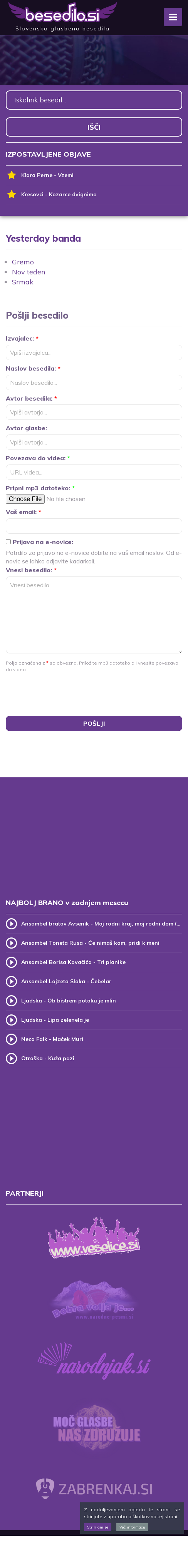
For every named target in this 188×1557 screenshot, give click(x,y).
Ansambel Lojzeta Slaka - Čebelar (66, 981)
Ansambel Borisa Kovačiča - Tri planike (73, 962)
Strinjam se (97, 1527)
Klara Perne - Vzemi (40, 175)
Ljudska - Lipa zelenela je (55, 1019)
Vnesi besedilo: (31, 570)
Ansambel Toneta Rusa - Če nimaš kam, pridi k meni (90, 942)
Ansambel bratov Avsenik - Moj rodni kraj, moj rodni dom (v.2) (101, 923)
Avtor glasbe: (26, 428)
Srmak (23, 281)
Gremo (23, 261)
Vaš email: (23, 512)
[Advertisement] (94, 846)
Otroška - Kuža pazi (47, 1058)
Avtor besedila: (31, 398)
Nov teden (28, 271)
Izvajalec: (22, 338)
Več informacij (132, 1527)
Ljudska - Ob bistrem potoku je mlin (68, 1000)
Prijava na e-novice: (39, 542)
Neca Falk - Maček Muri (52, 1039)
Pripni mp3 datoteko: (40, 488)
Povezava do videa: (38, 458)
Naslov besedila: (33, 368)
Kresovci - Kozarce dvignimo (51, 194)
